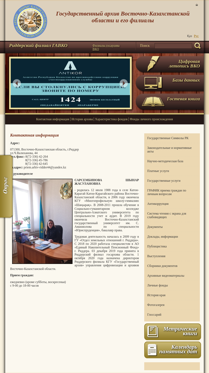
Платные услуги (158, 171)
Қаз (189, 36)
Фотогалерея (155, 305)
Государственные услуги (163, 180)
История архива (82, 119)
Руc (196, 36)
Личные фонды (157, 285)
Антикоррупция (157, 203)
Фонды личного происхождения (151, 119)
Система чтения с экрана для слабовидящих (166, 215)
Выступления (156, 256)
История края (156, 295)
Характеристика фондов (111, 119)
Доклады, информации (162, 236)
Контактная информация (52, 119)
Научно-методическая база (165, 161)
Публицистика (157, 246)
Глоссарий (154, 314)
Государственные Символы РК (168, 138)
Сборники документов (162, 266)
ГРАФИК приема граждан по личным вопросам (166, 192)
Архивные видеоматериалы (165, 275)
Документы (155, 226)
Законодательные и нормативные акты (169, 149)
